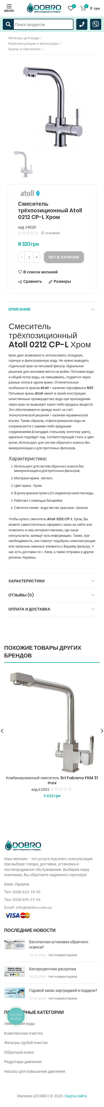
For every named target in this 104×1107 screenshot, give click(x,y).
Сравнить (32, 281)
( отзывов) (50, 233)
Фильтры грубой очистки (26, 1042)
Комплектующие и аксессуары (33, 43)
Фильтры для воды (23, 38)
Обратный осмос (19, 1052)
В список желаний (40, 272)
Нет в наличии (64, 257)
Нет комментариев (63, 955)
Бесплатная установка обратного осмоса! (58, 944)
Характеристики (26, 581)
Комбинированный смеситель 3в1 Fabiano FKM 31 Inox (52, 780)
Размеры (62, 281)
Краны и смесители (24, 49)
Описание (19, 309)
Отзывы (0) (21, 595)
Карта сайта (76, 1095)
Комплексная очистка (23, 1033)
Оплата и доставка (29, 609)
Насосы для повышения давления (34, 1071)
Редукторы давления (23, 1061)
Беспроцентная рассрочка (52, 969)
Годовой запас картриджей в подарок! (63, 990)
